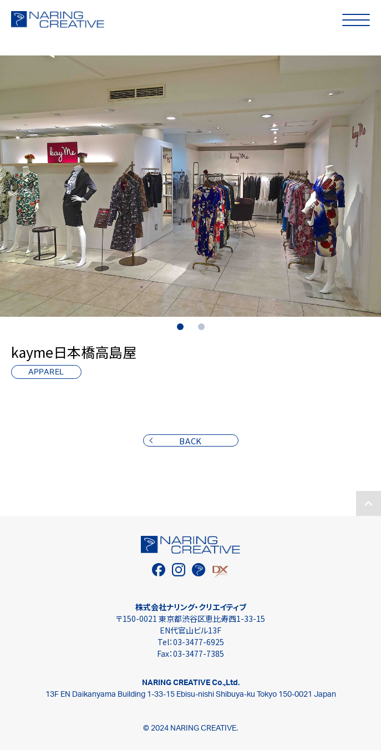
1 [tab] (180, 326)
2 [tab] (201, 326)
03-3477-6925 (198, 641)
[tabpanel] (190, 186)
